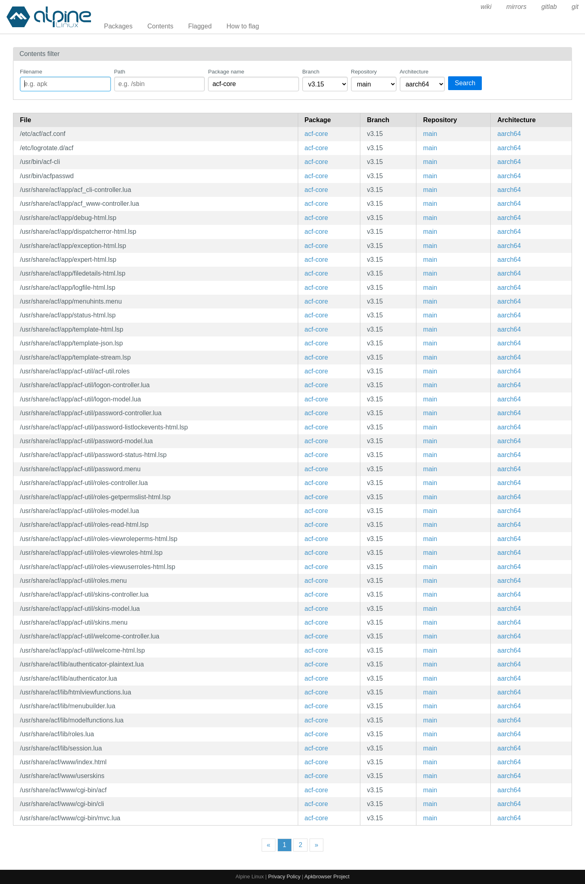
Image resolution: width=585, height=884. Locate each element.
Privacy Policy (284, 876)
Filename (31, 72)
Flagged (200, 26)
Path (119, 72)
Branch (310, 72)
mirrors (516, 6)
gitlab (549, 6)
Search (465, 83)
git (575, 6)
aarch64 (509, 133)
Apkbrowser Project (326, 876)
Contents (160, 26)
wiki (486, 6)
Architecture (414, 72)
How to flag (243, 26)
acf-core (316, 133)
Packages (118, 26)
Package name (226, 72)
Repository (364, 72)
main (430, 133)
